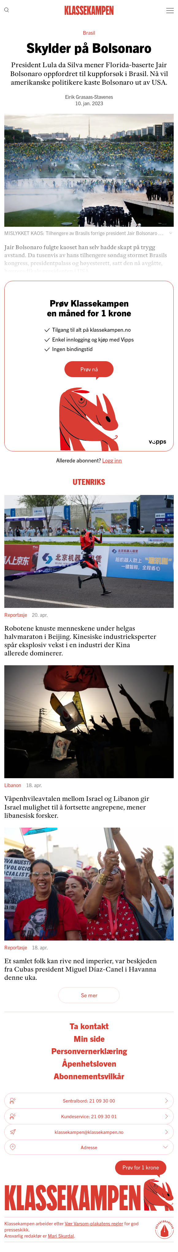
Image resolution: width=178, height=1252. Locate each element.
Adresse (89, 1147)
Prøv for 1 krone (140, 1167)
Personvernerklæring (89, 1050)
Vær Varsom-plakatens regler (94, 1223)
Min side (89, 1038)
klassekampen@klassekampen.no (89, 1132)
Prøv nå (89, 369)
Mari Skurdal (61, 1235)
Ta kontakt (89, 1026)
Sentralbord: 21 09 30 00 (89, 1101)
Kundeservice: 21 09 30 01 (89, 1116)
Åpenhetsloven (89, 1063)
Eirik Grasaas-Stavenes (89, 97)
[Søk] (6, 10)
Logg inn (112, 460)
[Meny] (170, 10)
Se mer (89, 995)
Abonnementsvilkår (89, 1076)
